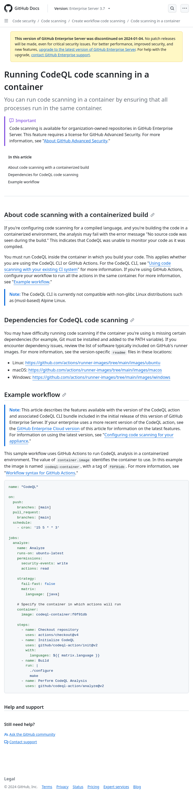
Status (78, 786)
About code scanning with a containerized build (79, 214)
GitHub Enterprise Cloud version (48, 428)
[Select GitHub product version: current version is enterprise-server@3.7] (82, 8)
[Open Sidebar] (6, 21)
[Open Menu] (185, 8)
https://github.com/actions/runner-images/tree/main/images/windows (101, 377)
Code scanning (53, 20)
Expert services (116, 786)
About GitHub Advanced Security (75, 141)
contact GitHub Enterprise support (60, 54)
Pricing (93, 786)
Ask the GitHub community (29, 734)
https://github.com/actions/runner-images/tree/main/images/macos (95, 370)
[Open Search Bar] (172, 8)
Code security (24, 20)
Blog (137, 786)
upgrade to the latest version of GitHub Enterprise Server (87, 49)
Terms (47, 786)
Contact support (20, 741)
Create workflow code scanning (98, 20)
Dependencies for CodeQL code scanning (69, 320)
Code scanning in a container (155, 20)
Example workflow (31, 282)
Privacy (62, 786)
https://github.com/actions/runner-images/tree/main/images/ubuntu (92, 363)
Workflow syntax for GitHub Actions (40, 473)
